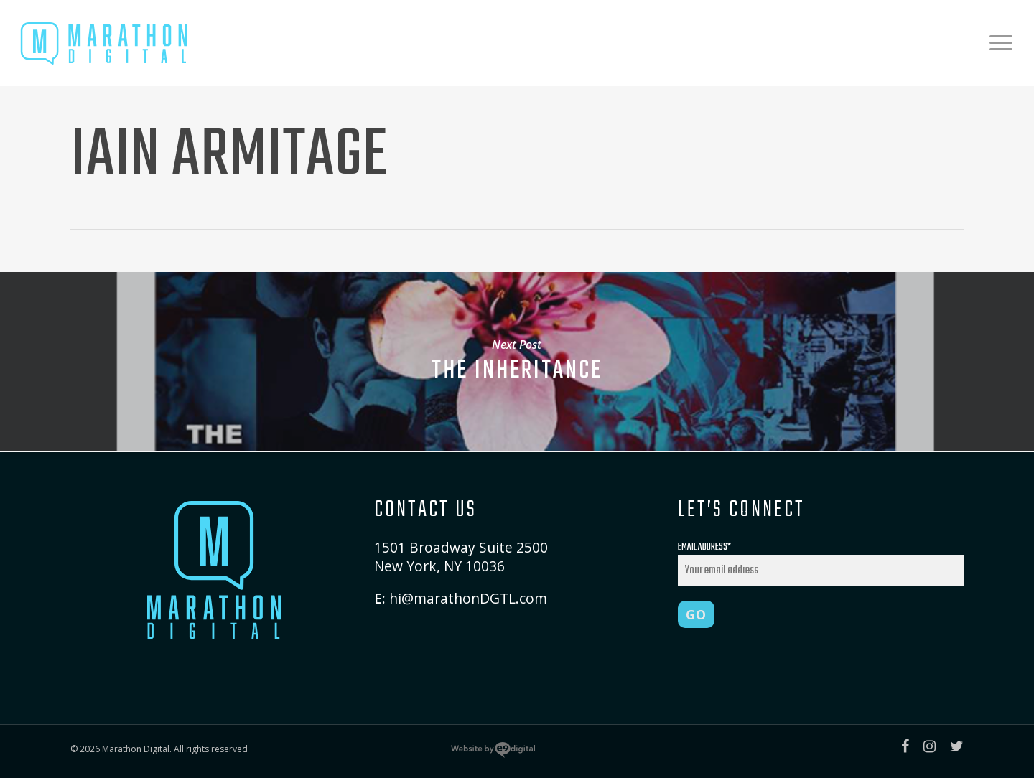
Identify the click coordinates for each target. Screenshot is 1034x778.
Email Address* (821, 562)
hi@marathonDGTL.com (468, 598)
